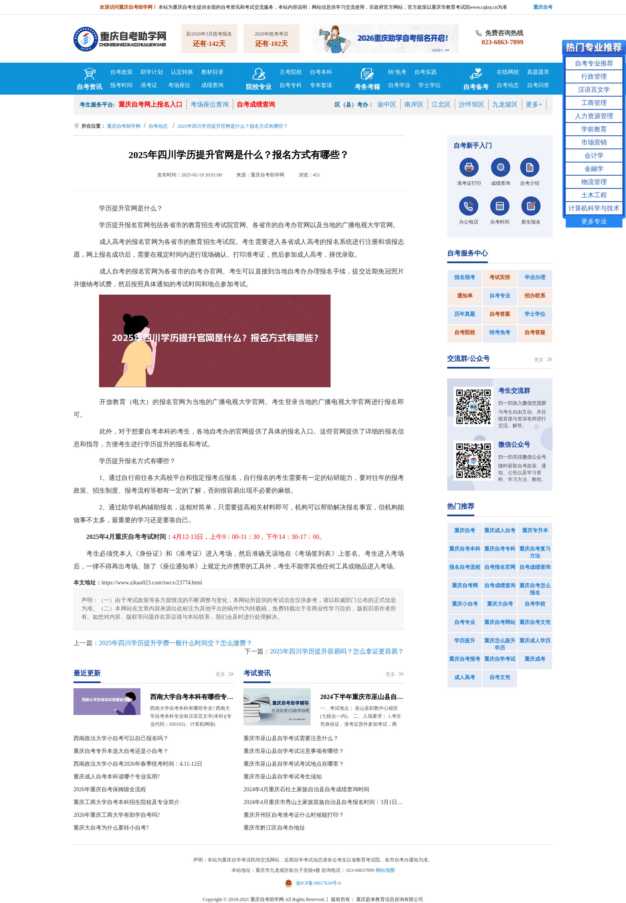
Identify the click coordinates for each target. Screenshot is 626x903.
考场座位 (179, 85)
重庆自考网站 (499, 622)
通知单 (465, 296)
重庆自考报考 (464, 659)
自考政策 (121, 72)
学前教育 (594, 129)
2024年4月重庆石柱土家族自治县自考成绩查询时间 (306, 789)
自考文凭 (499, 677)
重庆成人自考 (499, 530)
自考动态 (508, 85)
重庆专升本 (535, 530)
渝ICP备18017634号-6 (313, 883)
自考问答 (538, 85)
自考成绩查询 (256, 104)
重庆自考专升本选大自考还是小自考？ (120, 751)
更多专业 (594, 221)
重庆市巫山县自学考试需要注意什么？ (291, 738)
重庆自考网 (465, 585)
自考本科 (321, 72)
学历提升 (464, 641)
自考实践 (425, 72)
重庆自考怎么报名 (535, 589)
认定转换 (182, 72)
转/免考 (397, 72)
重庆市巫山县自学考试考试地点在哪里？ (294, 764)
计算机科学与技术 (594, 208)
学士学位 (429, 85)
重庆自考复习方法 (535, 552)
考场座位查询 (209, 104)
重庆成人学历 (535, 641)
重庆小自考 (465, 604)
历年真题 (464, 314)
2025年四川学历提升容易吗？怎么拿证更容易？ (337, 651)
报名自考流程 (464, 567)
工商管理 (594, 102)
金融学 (594, 168)
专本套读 (321, 85)
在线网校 (508, 72)
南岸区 (414, 104)
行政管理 (594, 76)
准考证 (149, 85)
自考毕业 (399, 85)
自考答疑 (535, 332)
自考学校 (535, 604)
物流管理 (594, 181)
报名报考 (464, 277)
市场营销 (594, 142)
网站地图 (385, 870)
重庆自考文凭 (535, 622)
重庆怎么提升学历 (499, 644)
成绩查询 (212, 85)
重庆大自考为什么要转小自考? (111, 828)
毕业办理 (535, 277)
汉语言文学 (594, 89)
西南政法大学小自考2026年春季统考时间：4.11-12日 (137, 764)
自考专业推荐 (594, 63)
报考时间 (121, 85)
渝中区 (386, 104)
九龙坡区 (505, 104)
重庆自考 (464, 530)
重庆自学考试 (499, 659)
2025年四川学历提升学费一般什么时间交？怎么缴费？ (175, 643)
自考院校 (464, 332)
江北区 (441, 104)
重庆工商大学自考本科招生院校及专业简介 (126, 802)
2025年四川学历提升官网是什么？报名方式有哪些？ (233, 126)
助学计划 (152, 72)
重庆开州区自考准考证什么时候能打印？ (294, 815)
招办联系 (535, 296)
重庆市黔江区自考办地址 (274, 828)
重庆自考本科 (464, 549)
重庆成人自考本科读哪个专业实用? (116, 777)
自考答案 (499, 314)
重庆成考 (535, 659)
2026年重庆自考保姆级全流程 (109, 789)
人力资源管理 (594, 116)
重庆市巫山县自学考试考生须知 (283, 777)
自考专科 (290, 85)
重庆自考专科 (499, 549)
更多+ (534, 104)
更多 (225, 674)
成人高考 (464, 677)
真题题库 (538, 72)
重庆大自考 (500, 604)
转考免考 (499, 332)
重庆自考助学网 (124, 126)
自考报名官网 (499, 567)
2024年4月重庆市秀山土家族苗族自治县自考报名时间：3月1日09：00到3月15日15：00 (324, 802)
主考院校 (290, 72)
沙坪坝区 (471, 104)
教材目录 (212, 72)
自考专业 (499, 296)
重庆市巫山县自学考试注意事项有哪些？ (294, 751)
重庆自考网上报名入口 (150, 104)
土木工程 (594, 195)
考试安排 (499, 277)
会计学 (594, 155)
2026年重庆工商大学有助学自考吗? (116, 815)
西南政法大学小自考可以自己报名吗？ (120, 738)
